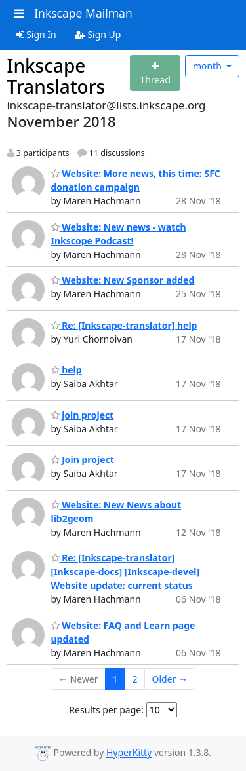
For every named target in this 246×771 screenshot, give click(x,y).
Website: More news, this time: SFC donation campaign (135, 180)
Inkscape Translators (56, 76)
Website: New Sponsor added (123, 280)
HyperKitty (129, 753)
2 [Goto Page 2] (135, 679)
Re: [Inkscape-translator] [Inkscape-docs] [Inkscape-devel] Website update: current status (125, 572)
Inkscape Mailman (83, 13)
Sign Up (98, 34)
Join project (82, 459)
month (208, 66)
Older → (170, 679)
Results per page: (106, 710)
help (66, 370)
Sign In (36, 34)
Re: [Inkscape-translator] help (124, 325)
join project (82, 415)
